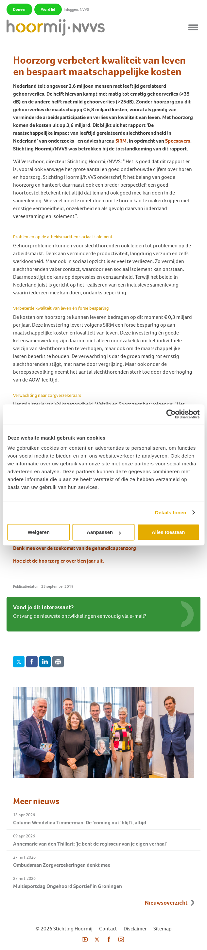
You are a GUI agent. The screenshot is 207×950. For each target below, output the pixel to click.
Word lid (48, 9)
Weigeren (39, 532)
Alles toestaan (168, 532)
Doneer (19, 9)
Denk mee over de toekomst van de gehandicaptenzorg (74, 548)
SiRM (121, 140)
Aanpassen (104, 532)
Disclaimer (135, 928)
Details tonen (170, 512)
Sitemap (162, 928)
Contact (108, 928)
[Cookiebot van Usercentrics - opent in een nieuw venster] (170, 414)
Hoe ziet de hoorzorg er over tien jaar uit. (58, 560)
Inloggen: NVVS (76, 9)
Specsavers (177, 140)
